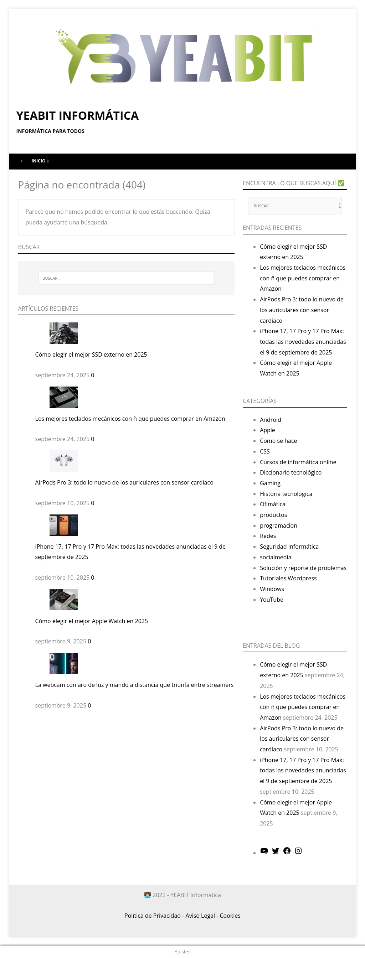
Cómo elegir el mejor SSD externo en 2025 (91, 354)
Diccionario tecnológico (291, 472)
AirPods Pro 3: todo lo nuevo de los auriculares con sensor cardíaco (124, 482)
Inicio (39, 161)
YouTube (271, 600)
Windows (272, 589)
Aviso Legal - (202, 916)
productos (273, 515)
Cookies (230, 916)
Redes (268, 536)
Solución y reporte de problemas (303, 568)
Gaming (270, 483)
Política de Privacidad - (154, 916)
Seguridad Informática (289, 546)
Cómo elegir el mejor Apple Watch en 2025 (91, 621)
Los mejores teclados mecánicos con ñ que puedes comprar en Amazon (130, 419)
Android (270, 420)
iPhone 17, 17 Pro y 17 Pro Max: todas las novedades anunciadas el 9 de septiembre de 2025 (303, 341)
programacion (278, 525)
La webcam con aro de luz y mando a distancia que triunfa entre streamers (134, 685)
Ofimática (273, 504)
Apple (267, 430)
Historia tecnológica (286, 494)
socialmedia (275, 557)
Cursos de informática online (298, 462)
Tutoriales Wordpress (288, 578)
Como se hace (278, 441)
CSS (265, 451)
